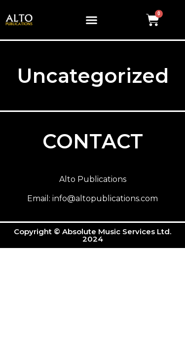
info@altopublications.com (105, 198)
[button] (91, 19)
